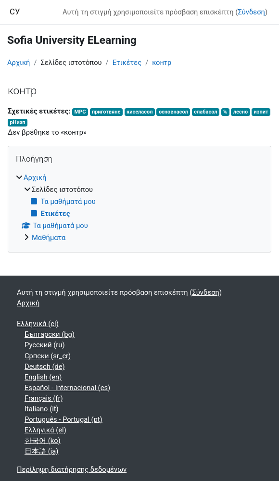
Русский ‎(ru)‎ (45, 345)
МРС (80, 112)
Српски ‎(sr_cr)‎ (48, 356)
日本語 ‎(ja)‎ (41, 451)
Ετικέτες (127, 62)
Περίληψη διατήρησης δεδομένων (72, 469)
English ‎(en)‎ (43, 377)
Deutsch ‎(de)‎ (45, 366)
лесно (240, 112)
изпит (261, 112)
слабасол (205, 112)
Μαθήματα (48, 237)
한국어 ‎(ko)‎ (43, 440)
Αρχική (18, 62)
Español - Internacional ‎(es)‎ (67, 387)
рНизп (17, 122)
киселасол (139, 112)
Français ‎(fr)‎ (44, 398)
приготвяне (106, 112)
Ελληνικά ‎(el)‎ (38, 323)
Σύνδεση (251, 12)
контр (161, 62)
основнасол (173, 112)
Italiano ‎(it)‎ (42, 409)
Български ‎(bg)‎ (50, 334)
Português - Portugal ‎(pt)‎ (63, 419)
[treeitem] (139, 207)
